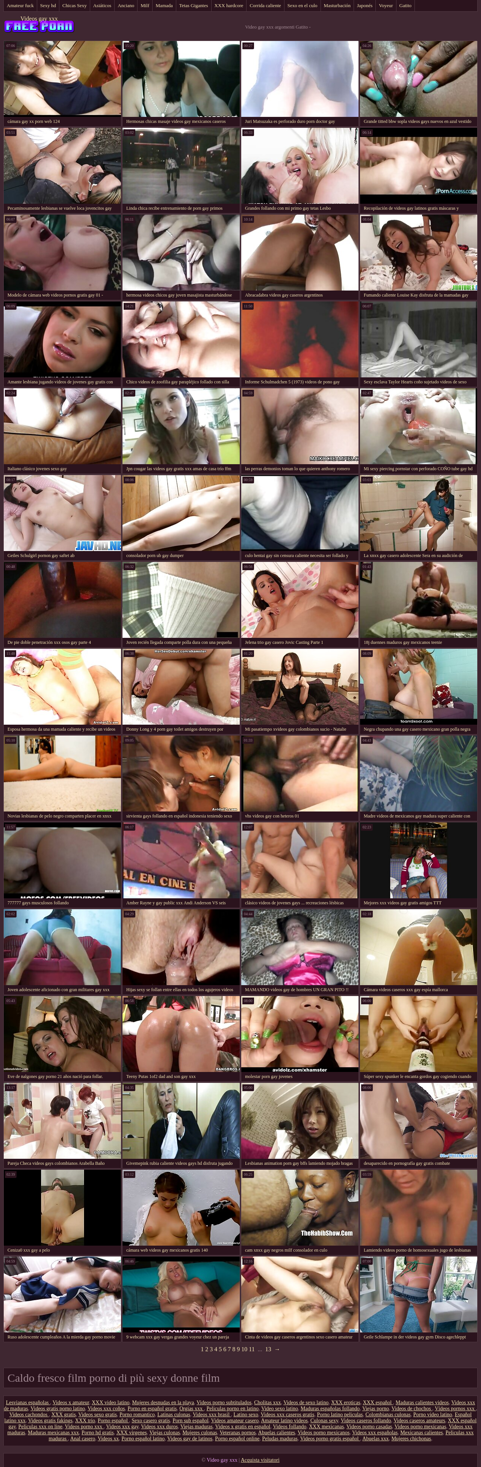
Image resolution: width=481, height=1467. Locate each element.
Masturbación (337, 5)
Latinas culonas (173, 1414)
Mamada (164, 5)
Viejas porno (375, 1408)
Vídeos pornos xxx (455, 1408)
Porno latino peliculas (340, 1414)
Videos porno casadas (369, 1426)
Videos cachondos (29, 1414)
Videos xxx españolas (375, 1432)
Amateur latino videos (284, 1420)
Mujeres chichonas (411, 1438)
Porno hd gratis (98, 1432)
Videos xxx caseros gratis (288, 1414)
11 (251, 1349)
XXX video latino (110, 1402)
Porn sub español (190, 1420)
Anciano (126, 5)
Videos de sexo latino (305, 1402)
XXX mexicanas (326, 1426)
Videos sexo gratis (97, 1414)
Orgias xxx (191, 1408)
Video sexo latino (279, 1408)
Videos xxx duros (159, 1426)
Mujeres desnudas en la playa (163, 1402)
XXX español (378, 1402)
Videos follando (289, 1426)
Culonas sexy (324, 1420)
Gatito (405, 5)
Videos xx (108, 1438)
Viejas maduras (196, 1426)
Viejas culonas (164, 1432)
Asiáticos (102, 5)
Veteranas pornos (238, 1432)
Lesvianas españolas (28, 1402)
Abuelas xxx (375, 1438)
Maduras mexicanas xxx (53, 1432)
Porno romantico (137, 1414)
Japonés (364, 5)
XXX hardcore (229, 5)
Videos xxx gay (122, 1426)
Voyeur (386, 5)
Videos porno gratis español (330, 1438)
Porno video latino (432, 1414)
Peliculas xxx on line (40, 1426)
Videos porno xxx (84, 1426)
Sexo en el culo (302, 5)
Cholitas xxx (267, 1402)
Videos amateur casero (235, 1420)
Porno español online (237, 1438)
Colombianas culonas (388, 1414)
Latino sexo (245, 1414)
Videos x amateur (71, 1402)
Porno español (113, 1420)
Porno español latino (143, 1438)
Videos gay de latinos (189, 1438)
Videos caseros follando (366, 1420)
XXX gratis (63, 1414)
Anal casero (82, 1438)
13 (268, 1349)
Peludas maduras (279, 1438)
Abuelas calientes (276, 1432)
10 (244, 1349)
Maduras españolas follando (330, 1408)
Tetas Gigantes (193, 5)
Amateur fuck (20, 5)
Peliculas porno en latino (233, 1408)
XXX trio (85, 1420)
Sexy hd (48, 5)
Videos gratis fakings (50, 1420)
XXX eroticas (345, 1402)
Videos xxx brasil (212, 1414)
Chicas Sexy (74, 5)
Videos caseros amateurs (419, 1420)
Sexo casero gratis (151, 1420)
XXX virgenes (131, 1432)
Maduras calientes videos (422, 1402)
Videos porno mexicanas (420, 1426)
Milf (145, 5)
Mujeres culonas (200, 1432)
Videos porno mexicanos (323, 1432)
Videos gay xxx (38, 18)
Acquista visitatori (260, 1460)
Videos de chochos (412, 1408)
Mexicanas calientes (421, 1432)
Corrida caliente (265, 5)
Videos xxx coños (106, 1408)
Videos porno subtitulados (224, 1402)
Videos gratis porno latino (57, 1408)
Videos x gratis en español (243, 1426)
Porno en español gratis (152, 1408)
